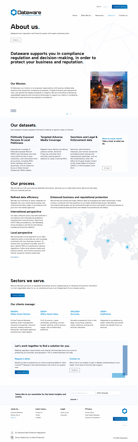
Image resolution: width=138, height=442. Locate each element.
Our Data (106, 175)
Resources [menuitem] (99, 15)
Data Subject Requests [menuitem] (92, 415)
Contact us (16, 40)
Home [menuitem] (75, 15)
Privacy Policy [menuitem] (89, 412)
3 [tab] (70, 113)
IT (100, 7)
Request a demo (119, 7)
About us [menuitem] (111, 15)
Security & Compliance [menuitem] (92, 417)
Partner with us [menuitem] (15, 415)
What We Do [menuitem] (86, 15)
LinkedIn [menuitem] (38, 417)
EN (98, 7)
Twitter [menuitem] (38, 415)
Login (105, 7)
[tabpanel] (69, 90)
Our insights (14, 264)
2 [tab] (69, 113)
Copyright (63, 415)
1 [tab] (67, 113)
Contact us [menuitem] (123, 15)
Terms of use (64, 412)
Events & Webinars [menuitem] (17, 412)
